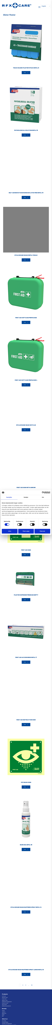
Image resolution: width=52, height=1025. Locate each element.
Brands (4, 1008)
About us (4, 1019)
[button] (39, 7)
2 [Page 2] (22, 985)
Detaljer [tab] (26, 497)
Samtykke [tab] (9, 497)
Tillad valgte (25, 531)
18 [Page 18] (31, 985)
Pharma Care (5, 1003)
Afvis (9, 531)
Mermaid (4, 1013)
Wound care (5, 997)
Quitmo (3, 1012)
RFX (3, 1016)
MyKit (3, 1014)
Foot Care (4, 999)
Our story (4, 1020)
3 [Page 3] (25, 985)
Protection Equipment (7, 1001)
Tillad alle (42, 531)
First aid (4, 996)
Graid (3, 1010)
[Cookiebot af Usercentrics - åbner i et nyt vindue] (43, 492)
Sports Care (4, 1000)
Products (5, 994)
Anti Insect (4, 1004)
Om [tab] (43, 497)
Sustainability (5, 1022)
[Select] (45, 6)
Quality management (7, 1023)
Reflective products (6, 1006)
